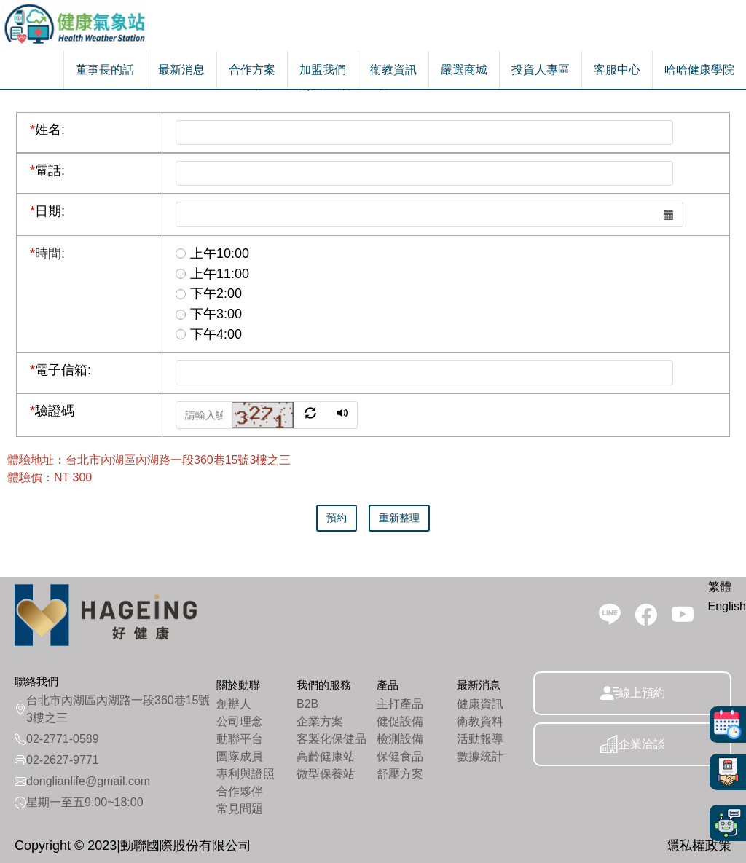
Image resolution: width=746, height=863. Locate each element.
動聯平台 (239, 739)
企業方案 (320, 721)
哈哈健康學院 (699, 69)
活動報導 (480, 739)
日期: (47, 211)
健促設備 (400, 721)
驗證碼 (52, 410)
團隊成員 (239, 756)
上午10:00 (212, 253)
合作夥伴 (239, 791)
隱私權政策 (698, 845)
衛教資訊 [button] (393, 69)
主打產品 (400, 704)
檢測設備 (400, 739)
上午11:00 (212, 274)
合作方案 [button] (252, 69)
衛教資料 (480, 721)
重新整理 (399, 518)
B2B (307, 704)
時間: (47, 253)
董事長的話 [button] (105, 69)
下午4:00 (209, 334)
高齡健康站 (326, 756)
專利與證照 (245, 774)
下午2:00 (209, 293)
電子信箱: (60, 370)
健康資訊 (480, 704)
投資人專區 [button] (540, 69)
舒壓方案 (400, 774)
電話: (47, 170)
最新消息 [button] (181, 69)
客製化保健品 (331, 739)
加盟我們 (322, 69)
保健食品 (400, 756)
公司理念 (239, 721)
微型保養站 (326, 774)
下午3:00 (209, 314)
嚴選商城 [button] (464, 69)
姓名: (47, 129)
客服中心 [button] (617, 69)
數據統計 (480, 756)
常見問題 (239, 809)
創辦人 (233, 704)
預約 (336, 518)
